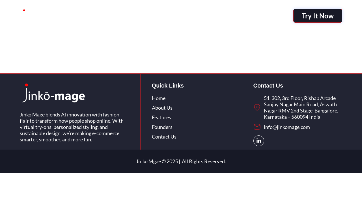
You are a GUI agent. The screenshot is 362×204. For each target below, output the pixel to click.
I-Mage (123, 15)
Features (178, 15)
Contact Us (237, 15)
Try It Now (318, 16)
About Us (149, 15)
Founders (206, 15)
